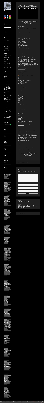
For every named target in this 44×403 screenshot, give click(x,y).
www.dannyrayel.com (24, 35)
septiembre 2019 (6, 160)
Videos (4, 77)
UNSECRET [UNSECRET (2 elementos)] (5, 392)
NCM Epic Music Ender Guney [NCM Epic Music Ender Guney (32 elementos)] (7, 313)
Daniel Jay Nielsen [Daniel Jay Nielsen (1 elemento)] (5, 212)
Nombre (19, 183)
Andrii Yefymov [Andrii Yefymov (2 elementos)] (5, 188)
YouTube (5, 78)
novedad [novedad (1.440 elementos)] (6, 103)
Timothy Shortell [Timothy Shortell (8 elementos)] (5, 381)
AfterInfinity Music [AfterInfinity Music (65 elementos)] (9, 83)
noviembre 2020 (6, 143)
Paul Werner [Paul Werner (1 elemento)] (5, 323)
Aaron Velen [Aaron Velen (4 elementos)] (5, 175)
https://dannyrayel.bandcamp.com (23, 45)
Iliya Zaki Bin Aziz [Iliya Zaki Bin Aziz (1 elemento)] (5, 269)
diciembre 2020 (5, 142)
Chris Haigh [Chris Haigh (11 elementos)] (8, 199)
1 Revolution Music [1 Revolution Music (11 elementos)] (6, 174)
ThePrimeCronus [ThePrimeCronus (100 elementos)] (6, 116)
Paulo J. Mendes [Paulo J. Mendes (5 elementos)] (8, 322)
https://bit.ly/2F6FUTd (30, 75)
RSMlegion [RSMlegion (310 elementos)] (6, 111)
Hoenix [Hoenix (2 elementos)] (5, 268)
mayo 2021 (5, 136)
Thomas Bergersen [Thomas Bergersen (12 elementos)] (6, 376)
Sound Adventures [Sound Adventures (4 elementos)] (8, 364)
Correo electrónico (21, 186)
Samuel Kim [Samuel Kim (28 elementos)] (5, 353)
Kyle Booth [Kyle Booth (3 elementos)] (9, 287)
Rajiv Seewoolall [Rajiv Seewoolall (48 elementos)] (5, 108)
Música (4, 72)
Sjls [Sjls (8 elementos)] (8, 363)
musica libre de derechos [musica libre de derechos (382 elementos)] (7, 309)
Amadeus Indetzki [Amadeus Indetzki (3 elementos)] (5, 185)
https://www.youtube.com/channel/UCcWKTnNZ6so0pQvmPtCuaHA (27, 59)
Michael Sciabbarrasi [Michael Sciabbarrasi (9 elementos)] (6, 301)
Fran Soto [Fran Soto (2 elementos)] (8, 254)
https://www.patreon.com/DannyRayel (23, 48)
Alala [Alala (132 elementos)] (5, 84)
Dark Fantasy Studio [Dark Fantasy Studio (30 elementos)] (6, 215)
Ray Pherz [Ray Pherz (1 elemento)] (5, 341)
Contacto (5, 37)
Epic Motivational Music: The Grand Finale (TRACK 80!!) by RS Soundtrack (7, 61)
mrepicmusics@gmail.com (34, 135)
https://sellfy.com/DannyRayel (22, 42)
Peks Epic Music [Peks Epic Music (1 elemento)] (5, 324)
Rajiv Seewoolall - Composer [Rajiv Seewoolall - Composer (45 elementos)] (7, 338)
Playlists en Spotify (6, 36)
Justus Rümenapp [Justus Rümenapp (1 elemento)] (5, 284)
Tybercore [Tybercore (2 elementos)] (5, 391)
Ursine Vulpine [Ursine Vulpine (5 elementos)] (9, 392)
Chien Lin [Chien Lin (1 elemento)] (5, 199)
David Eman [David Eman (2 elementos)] (9, 216)
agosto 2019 (5, 161)
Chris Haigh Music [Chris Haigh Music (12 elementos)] (6, 200)
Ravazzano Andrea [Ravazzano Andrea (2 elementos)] (5, 340)
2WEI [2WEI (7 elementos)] (9, 174)
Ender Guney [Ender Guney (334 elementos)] (6, 86)
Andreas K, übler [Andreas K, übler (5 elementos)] (5, 186)
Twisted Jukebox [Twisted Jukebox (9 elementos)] (5, 389)
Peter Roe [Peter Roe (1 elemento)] (9, 325)
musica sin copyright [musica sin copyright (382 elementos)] (7, 101)
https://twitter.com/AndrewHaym (25, 53)
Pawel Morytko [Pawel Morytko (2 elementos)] (8, 323)
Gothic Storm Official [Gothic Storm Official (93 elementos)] (6, 94)
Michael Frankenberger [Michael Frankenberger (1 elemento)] (6, 299)
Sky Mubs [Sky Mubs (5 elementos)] (5, 364)
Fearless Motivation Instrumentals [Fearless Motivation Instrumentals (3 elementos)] (7, 250)
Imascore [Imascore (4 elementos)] (9, 270)
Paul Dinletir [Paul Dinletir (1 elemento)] (5, 322)
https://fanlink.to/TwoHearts (22, 29)
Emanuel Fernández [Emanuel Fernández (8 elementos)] (6, 229)
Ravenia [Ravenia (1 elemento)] (9, 340)
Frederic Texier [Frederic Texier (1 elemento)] (5, 255)
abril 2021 (5, 137)
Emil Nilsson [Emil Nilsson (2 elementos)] (5, 230)
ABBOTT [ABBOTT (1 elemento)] (8, 175)
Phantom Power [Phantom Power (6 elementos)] (5, 326)
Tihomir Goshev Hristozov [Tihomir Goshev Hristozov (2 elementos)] (6, 380)
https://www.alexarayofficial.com (25, 56)
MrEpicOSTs (21, 162)
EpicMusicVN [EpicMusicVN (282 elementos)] (6, 242)
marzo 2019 (5, 167)
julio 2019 (5, 162)
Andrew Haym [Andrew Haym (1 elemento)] (9, 187)
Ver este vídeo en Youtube (28, 20)
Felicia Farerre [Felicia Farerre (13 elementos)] (5, 251)
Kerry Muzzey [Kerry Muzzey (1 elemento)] (5, 285)
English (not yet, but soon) (7, 24)
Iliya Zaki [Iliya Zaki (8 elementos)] (8, 268)
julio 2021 (5, 134)
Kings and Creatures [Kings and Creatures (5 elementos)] (6, 286)
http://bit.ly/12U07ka (23, 73)
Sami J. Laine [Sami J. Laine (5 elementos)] (5, 350)
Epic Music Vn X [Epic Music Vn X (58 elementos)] (5, 92)
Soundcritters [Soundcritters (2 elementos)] (5, 365)
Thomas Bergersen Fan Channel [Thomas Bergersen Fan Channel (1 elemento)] (6, 377)
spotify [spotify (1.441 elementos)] (6, 114)
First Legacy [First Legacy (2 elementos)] (9, 251)
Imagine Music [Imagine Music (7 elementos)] (5, 270)
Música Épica (6, 10)
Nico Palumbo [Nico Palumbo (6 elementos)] (8, 314)
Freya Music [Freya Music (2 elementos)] (9, 255)
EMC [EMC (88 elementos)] (10, 229)
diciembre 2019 (5, 156)
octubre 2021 (5, 130)
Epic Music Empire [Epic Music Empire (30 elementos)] (6, 238)
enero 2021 (5, 141)
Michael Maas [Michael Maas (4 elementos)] (5, 300)
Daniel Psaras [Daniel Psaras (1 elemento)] (9, 212)
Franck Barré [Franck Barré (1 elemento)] (5, 254)
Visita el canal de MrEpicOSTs (28, 23)
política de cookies (35, 401)
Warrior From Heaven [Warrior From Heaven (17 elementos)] (6, 394)
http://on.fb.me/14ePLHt (24, 72)
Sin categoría (5, 76)
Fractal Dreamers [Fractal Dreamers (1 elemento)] (9, 252)
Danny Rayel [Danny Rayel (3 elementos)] (9, 213)
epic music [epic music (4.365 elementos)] (7, 88)
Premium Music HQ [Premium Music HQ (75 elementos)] (6, 107)
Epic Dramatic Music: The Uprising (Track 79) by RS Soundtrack (7, 64)
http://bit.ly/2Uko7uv (25, 135)
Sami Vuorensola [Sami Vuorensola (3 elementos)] (5, 351)
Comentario (20, 173)
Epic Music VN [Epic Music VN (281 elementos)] (6, 91)
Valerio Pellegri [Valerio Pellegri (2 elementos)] (5, 393)
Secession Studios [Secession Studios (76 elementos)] (6, 112)
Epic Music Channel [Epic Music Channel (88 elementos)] (6, 89)
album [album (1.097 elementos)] (8, 84)
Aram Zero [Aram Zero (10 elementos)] (9, 189)
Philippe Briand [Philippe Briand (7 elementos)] (5, 327)
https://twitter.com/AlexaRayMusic (25, 60)
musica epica (24, 162)
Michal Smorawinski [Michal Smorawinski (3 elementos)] (6, 303)
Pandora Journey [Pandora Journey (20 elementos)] (9, 321)
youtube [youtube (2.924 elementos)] (7, 119)
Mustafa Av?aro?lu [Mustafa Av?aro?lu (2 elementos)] (5, 311)
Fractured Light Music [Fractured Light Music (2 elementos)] (6, 253)
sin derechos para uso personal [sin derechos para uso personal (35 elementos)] (7, 362)
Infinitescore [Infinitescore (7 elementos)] (8, 271)
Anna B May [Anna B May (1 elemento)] (9, 188)
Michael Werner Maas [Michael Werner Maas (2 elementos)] (6, 302)
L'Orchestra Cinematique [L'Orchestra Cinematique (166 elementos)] (7, 95)
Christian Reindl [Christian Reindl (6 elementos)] (8, 201)
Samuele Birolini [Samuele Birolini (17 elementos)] (6, 352)
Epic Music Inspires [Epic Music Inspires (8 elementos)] (6, 239)
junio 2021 (5, 135)
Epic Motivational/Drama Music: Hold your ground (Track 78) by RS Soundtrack (7, 67)
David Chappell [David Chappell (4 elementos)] (5, 216)
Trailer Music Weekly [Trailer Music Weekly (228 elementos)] (7, 117)
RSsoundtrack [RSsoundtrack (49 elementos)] (9, 111)
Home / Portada (5, 32)
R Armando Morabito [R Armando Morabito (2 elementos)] (6, 339)
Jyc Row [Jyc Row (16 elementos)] (9, 284)
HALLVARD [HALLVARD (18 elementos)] (9, 266)
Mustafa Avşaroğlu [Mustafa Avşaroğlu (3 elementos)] (5, 312)
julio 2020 (5, 148)
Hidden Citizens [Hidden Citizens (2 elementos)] (9, 267)
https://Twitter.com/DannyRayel (25, 39)
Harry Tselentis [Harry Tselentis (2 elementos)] (5, 267)
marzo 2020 (5, 153)
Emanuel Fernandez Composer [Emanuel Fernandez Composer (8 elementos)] (7, 228)
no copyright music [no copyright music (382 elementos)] (7, 102)
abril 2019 (5, 166)
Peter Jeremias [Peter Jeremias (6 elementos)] (5, 325)
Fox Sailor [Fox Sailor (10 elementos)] (5, 252)
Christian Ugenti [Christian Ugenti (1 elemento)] (5, 202)
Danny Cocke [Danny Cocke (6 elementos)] (5, 213)
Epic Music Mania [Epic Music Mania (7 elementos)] (6, 240)
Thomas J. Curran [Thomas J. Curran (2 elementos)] (5, 378)
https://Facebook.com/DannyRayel (25, 37)
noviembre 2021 (6, 129)
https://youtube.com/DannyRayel (25, 38)
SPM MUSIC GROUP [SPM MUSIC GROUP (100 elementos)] (6, 366)
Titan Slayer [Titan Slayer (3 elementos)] (9, 381)
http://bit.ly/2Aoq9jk (21, 122)
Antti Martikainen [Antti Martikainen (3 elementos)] (5, 189)
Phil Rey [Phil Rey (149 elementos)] (9, 327)
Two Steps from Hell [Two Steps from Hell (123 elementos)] (6, 390)
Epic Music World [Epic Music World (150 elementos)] (6, 93)
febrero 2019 (5, 168)
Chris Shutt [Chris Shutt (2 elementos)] (5, 201)
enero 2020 (5, 155)
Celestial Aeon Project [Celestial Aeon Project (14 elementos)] (6, 198)
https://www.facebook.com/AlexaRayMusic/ (27, 57)
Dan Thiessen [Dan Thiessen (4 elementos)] (5, 214)
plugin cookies (42, 402)
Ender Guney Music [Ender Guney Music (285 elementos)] (7, 87)
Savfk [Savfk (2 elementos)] (8, 353)
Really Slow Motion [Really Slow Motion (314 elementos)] (7, 109)
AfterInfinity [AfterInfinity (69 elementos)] (5, 83)
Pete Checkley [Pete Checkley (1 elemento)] (9, 324)
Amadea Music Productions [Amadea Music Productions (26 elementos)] (7, 184)
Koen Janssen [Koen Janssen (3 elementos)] (5, 287)
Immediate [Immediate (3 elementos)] (5, 271)
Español (5, 23)
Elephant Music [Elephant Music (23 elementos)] (6, 227)
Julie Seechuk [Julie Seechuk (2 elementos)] (9, 283)
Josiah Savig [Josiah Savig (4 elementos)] (5, 283)
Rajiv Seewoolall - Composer (7, 59)
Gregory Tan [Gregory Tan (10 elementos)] (5, 266)
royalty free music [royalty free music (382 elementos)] (7, 110)
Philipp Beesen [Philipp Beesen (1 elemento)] (9, 326)
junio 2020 (5, 149)
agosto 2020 (5, 147)
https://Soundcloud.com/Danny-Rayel (27, 36)
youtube (27, 162)
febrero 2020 (5, 154)
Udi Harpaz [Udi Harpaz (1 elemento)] (8, 391)
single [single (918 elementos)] (6, 113)
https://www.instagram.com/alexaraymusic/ (27, 61)
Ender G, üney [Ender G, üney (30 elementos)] (9, 230)
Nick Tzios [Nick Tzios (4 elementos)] (5, 314)
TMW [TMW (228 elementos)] (9, 116)
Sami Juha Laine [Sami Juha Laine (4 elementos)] (9, 350)
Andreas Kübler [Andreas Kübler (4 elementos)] (5, 187)
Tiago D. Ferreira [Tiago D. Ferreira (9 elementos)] (5, 379)
